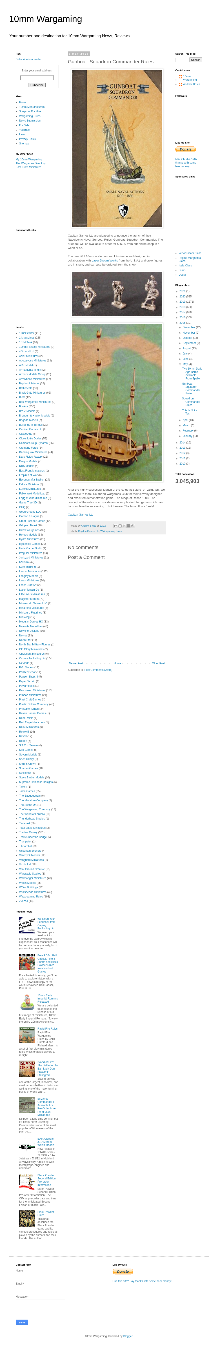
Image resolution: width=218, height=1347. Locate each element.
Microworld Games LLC (33, 603)
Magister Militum (29, 598)
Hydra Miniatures (29, 539)
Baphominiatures (29, 383)
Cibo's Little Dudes (30, 438)
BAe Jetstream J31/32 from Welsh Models (46, 1142)
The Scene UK (28, 804)
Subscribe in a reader (28, 59)
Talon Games (27, 791)
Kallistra (24, 562)
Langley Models (28, 576)
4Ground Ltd (26, 351)
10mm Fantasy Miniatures (34, 346)
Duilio (182, 270)
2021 (183, 291)
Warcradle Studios (30, 873)
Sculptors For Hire (30, 111)
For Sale (24, 125)
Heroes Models (28, 534)
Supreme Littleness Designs (36, 782)
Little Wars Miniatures (32, 594)
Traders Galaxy (28, 832)
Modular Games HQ (31, 621)
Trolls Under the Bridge (33, 837)
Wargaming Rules (29, 116)
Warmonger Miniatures (32, 878)
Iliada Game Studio (30, 548)
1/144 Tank (25, 342)
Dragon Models (28, 461)
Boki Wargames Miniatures (35, 401)
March (187, 425)
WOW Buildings (28, 887)
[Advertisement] (38, 198)
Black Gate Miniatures (32, 392)
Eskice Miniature (29, 484)
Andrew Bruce (191, 84)
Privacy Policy (27, 139)
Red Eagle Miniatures (32, 722)
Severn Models (28, 754)
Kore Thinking (27, 566)
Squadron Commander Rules (191, 402)
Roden (23, 740)
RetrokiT (24, 731)
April (186, 420)
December (189, 327)
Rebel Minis (26, 718)
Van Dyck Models (29, 855)
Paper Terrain (27, 681)
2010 (183, 463)
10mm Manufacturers (31, 107)
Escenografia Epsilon (31, 479)
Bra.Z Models (27, 411)
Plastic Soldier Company (34, 704)
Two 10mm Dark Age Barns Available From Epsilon (192, 373)
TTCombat (25, 846)
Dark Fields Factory (30, 456)
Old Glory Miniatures (31, 649)
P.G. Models (26, 667)
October (188, 337)
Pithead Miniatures (30, 695)
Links (22, 134)
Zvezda (23, 901)
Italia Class (185, 265)
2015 (183, 322)
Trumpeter (25, 841)
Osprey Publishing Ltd (32, 658)
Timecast (24, 823)
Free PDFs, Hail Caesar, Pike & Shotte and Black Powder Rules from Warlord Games (48, 963)
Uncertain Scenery (30, 850)
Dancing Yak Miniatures (33, 452)
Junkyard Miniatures (31, 557)
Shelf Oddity (26, 759)
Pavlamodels (27, 685)
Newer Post (76, 663)
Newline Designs (29, 630)
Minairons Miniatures (31, 607)
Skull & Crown (27, 763)
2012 (183, 453)
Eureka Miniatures (30, 488)
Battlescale (25, 388)
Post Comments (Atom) (98, 669)
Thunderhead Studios (32, 818)
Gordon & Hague (29, 516)
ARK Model (26, 365)
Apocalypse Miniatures (32, 360)
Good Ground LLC (30, 511)
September (190, 343)
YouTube (24, 129)
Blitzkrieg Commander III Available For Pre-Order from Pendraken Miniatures (47, 1107)
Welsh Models (27, 882)
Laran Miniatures (29, 580)
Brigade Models (28, 420)
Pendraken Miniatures (32, 690)
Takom (23, 786)
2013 (183, 447)
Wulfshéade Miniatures (33, 892)
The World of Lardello (32, 814)
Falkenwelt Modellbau (32, 493)
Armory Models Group (32, 374)
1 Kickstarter (26, 333)
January (188, 436)
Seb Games (26, 749)
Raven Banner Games (32, 713)
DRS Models (26, 465)
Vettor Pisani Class (190, 253)
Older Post (158, 663)
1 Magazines (26, 337)
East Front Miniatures (28, 167)
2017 (183, 312)
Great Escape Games (32, 521)
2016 (183, 317)
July (185, 353)
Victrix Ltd (25, 864)
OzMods (24, 663)
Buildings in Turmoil (30, 424)
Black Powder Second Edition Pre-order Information (47, 1180)
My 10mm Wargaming (29, 159)
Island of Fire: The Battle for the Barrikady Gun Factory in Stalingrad (48, 1069)
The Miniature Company (33, 800)
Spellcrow (25, 772)
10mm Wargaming (45, 19)
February (188, 430)
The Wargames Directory (31, 163)
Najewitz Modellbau (30, 626)
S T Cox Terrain (28, 745)
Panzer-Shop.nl (28, 676)
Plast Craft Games (30, 699)
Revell (23, 736)
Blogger (127, 1336)
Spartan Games (28, 768)
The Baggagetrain (29, 795)
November (189, 332)
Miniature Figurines (30, 612)
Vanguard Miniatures (31, 860)
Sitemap (24, 143)
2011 (183, 458)
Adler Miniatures (29, 356)
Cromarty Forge (28, 447)
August (187, 348)
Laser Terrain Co (29, 589)
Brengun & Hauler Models (34, 415)
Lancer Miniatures (29, 571)
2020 (183, 296)
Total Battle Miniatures (32, 827)
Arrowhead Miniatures (32, 379)
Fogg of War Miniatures (33, 498)
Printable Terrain (29, 708)
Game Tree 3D (28, 502)
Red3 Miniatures (29, 727)
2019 (183, 301)
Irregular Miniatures (30, 553)
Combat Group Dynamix (33, 443)
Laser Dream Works (105, 260)
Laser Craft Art (27, 585)
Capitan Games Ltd (80, 514)
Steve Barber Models (31, 777)
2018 (183, 307)
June (186, 359)
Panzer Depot (27, 672)
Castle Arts (25, 433)
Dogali (182, 274)
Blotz (22, 397)
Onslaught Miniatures (31, 653)
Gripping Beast (28, 525)
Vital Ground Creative (32, 869)
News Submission (29, 120)
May (186, 364)
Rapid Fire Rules (48, 1028)
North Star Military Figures (34, 644)
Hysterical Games (29, 543)
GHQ (22, 507)
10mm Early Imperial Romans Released (48, 999)
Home (117, 663)
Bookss (23, 406)
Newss (23, 635)
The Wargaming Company (35, 809)
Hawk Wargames (29, 530)
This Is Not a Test (189, 412)
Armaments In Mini (30, 369)
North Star (25, 640)
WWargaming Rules (111, 531)
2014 (183, 442)
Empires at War (28, 475)
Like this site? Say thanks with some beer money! (186, 162)
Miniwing (24, 617)
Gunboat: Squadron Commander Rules (191, 388)
